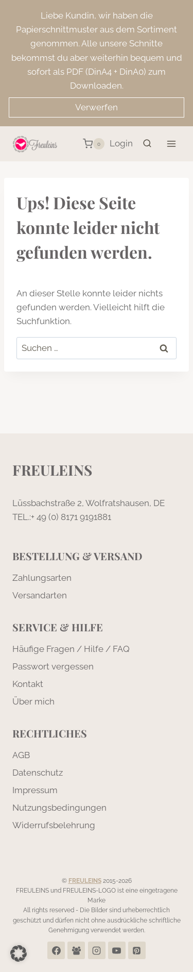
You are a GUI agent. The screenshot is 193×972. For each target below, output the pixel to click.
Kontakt (27, 684)
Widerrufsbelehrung (53, 825)
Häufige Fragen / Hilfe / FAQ (71, 649)
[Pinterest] (137, 950)
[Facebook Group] (76, 950)
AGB (21, 755)
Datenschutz (37, 772)
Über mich (33, 701)
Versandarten (39, 595)
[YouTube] (117, 950)
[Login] (121, 143)
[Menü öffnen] (171, 144)
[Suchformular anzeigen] (147, 144)
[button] (18, 953)
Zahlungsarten (42, 578)
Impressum (35, 790)
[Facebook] (56, 950)
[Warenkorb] (93, 143)
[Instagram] (97, 950)
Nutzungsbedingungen (59, 807)
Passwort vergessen (53, 666)
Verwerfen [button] (96, 107)
